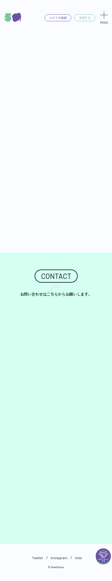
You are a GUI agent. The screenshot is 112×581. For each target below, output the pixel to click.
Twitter (37, 557)
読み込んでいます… (56, 415)
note (78, 557)
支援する (84, 18)
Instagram (59, 557)
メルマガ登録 (55, 18)
